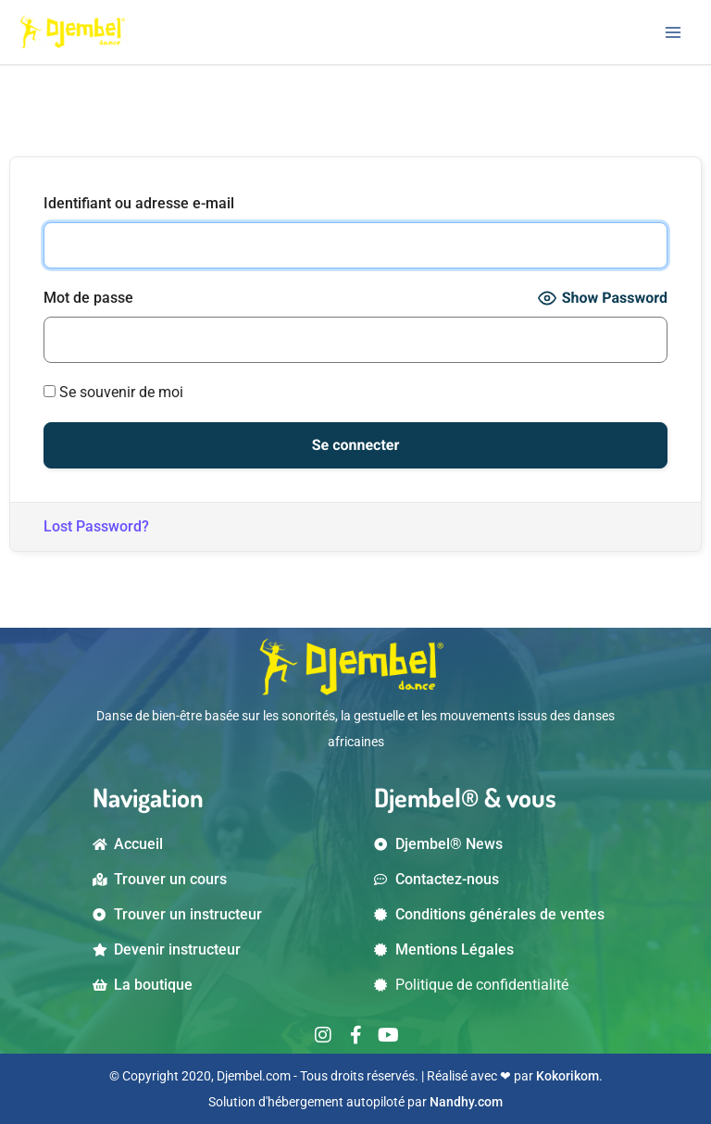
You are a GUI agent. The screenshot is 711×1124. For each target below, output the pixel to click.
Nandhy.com (466, 1101)
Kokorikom (567, 1075)
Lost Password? (96, 526)
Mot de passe (88, 297)
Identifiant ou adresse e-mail (139, 203)
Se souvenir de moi (113, 392)
